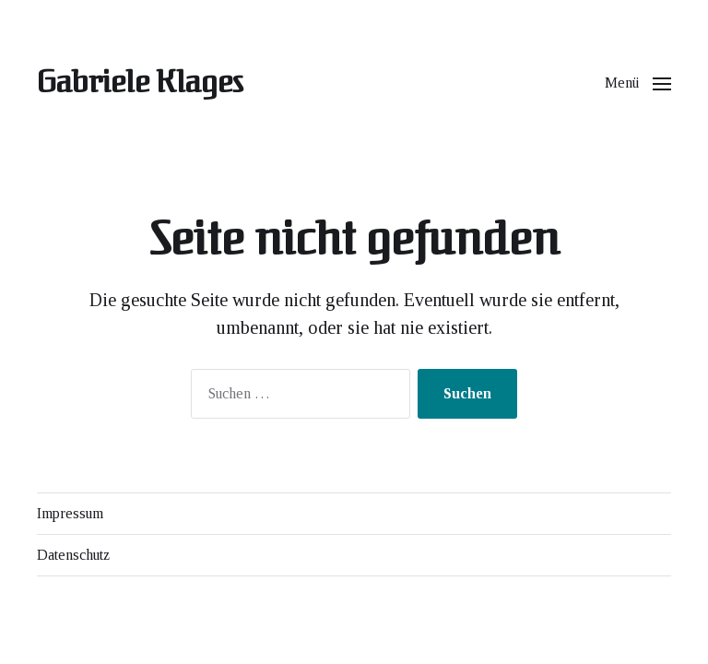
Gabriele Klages (140, 83)
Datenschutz (73, 555)
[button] (638, 83)
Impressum (70, 513)
